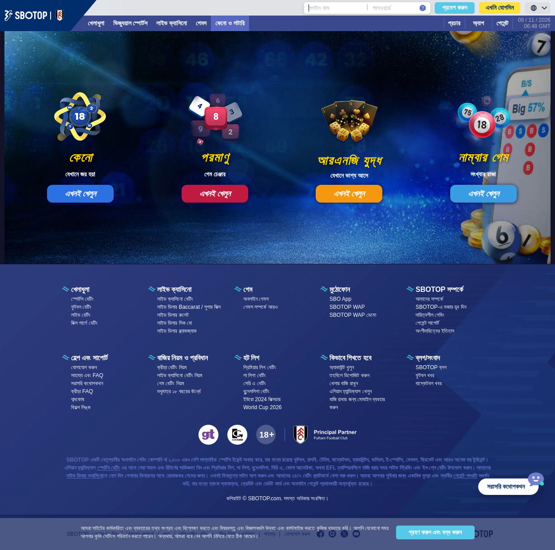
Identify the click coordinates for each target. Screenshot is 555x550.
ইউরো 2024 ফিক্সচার (262, 399)
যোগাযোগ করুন (84, 367)
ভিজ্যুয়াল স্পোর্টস (130, 23)
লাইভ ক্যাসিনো (171, 23)
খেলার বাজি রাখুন (343, 383)
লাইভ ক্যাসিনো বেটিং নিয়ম (179, 375)
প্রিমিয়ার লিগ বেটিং (259, 367)
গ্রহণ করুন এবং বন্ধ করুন (435, 532)
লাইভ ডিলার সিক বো (174, 323)
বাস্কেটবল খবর (429, 383)
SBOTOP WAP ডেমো (352, 315)
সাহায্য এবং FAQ (87, 375)
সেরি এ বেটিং (254, 383)
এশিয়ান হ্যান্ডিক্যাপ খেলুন (350, 391)
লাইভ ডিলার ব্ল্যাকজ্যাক (177, 331)
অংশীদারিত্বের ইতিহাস (435, 331)
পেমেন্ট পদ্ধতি (465, 476)
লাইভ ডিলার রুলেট (173, 315)
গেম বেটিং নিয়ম (170, 383)
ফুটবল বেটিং (81, 307)
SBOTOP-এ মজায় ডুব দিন (441, 307)
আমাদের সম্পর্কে (429, 299)
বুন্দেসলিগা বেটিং (256, 391)
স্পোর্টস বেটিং (82, 299)
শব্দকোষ (77, 399)
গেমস (201, 23)
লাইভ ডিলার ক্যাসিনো (84, 476)
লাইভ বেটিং (81, 315)
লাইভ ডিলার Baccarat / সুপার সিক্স (189, 307)
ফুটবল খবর (425, 375)
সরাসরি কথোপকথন (87, 383)
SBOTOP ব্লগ (431, 367)
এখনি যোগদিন (500, 7)
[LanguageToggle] (538, 8)
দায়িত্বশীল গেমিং (430, 315)
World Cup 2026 (262, 407)
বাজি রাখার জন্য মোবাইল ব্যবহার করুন (357, 403)
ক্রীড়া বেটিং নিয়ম (172, 367)
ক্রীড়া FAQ (82, 391)
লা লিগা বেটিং (254, 375)
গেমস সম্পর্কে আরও (260, 307)
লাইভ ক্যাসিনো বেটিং (175, 299)
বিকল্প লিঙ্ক (81, 407)
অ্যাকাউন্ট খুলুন (341, 367)
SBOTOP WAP (347, 307)
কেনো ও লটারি (230, 23)
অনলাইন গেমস (256, 299)
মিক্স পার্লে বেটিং (84, 323)
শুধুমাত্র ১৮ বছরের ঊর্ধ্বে (179, 391)
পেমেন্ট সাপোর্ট (427, 323)
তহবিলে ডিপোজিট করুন (349, 375)
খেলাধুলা (96, 23)
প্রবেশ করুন (454, 7)
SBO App (340, 299)
